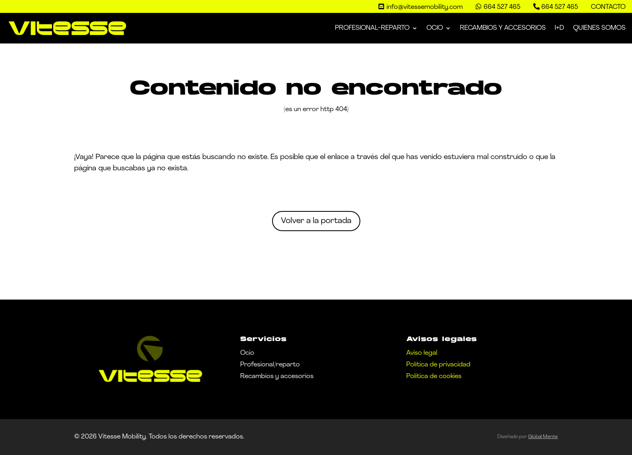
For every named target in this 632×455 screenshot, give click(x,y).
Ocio (434, 28)
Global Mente (543, 436)
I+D (559, 28)
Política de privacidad (438, 365)
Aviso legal (421, 353)
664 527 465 (559, 7)
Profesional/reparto (270, 365)
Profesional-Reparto (372, 28)
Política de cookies (434, 376)
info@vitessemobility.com (425, 7)
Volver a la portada (316, 221)
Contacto (608, 7)
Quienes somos (599, 28)
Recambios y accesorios (277, 376)
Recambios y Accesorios (503, 28)
